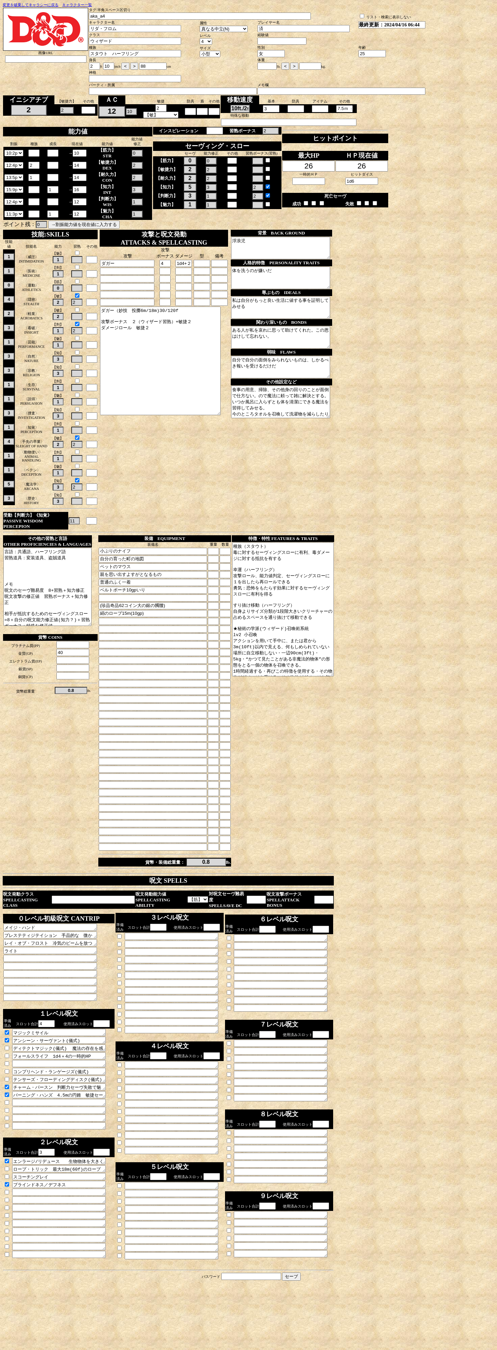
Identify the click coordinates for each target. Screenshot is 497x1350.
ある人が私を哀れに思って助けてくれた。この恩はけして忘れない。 (290, 351)
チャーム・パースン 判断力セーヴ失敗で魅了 (65, 1119)
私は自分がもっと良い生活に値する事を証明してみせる (290, 318)
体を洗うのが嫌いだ (290, 284)
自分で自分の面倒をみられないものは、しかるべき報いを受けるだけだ (290, 385)
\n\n (13, 153)
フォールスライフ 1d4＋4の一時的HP (65, 1084)
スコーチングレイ (65, 1217)
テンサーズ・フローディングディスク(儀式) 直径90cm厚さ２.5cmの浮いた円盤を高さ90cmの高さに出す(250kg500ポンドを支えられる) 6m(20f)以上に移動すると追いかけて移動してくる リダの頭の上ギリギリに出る (65, 1110)
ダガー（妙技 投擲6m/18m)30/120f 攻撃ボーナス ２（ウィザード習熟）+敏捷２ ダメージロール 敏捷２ (166, 371)
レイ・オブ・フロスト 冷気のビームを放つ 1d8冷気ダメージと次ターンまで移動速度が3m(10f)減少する (55, 960)
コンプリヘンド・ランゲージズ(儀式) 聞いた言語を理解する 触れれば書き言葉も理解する (65, 1102)
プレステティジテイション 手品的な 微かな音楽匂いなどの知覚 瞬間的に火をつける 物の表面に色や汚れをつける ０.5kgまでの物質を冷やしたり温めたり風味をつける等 (55, 951)
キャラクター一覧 (77, 5)
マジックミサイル (65, 1058)
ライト (55, 969)
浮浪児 (290, 250)
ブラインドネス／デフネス (65, 1226)
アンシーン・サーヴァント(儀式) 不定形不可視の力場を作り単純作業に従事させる (65, 1066)
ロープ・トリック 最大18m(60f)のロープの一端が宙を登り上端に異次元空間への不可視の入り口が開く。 (65, 1208)
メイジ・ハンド (55, 942)
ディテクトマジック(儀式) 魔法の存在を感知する (65, 1075)
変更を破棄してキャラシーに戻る (30, 5)
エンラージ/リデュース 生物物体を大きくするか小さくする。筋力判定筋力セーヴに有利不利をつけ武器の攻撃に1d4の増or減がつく (65, 1199)
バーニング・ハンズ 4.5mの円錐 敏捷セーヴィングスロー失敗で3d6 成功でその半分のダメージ (65, 1128)
